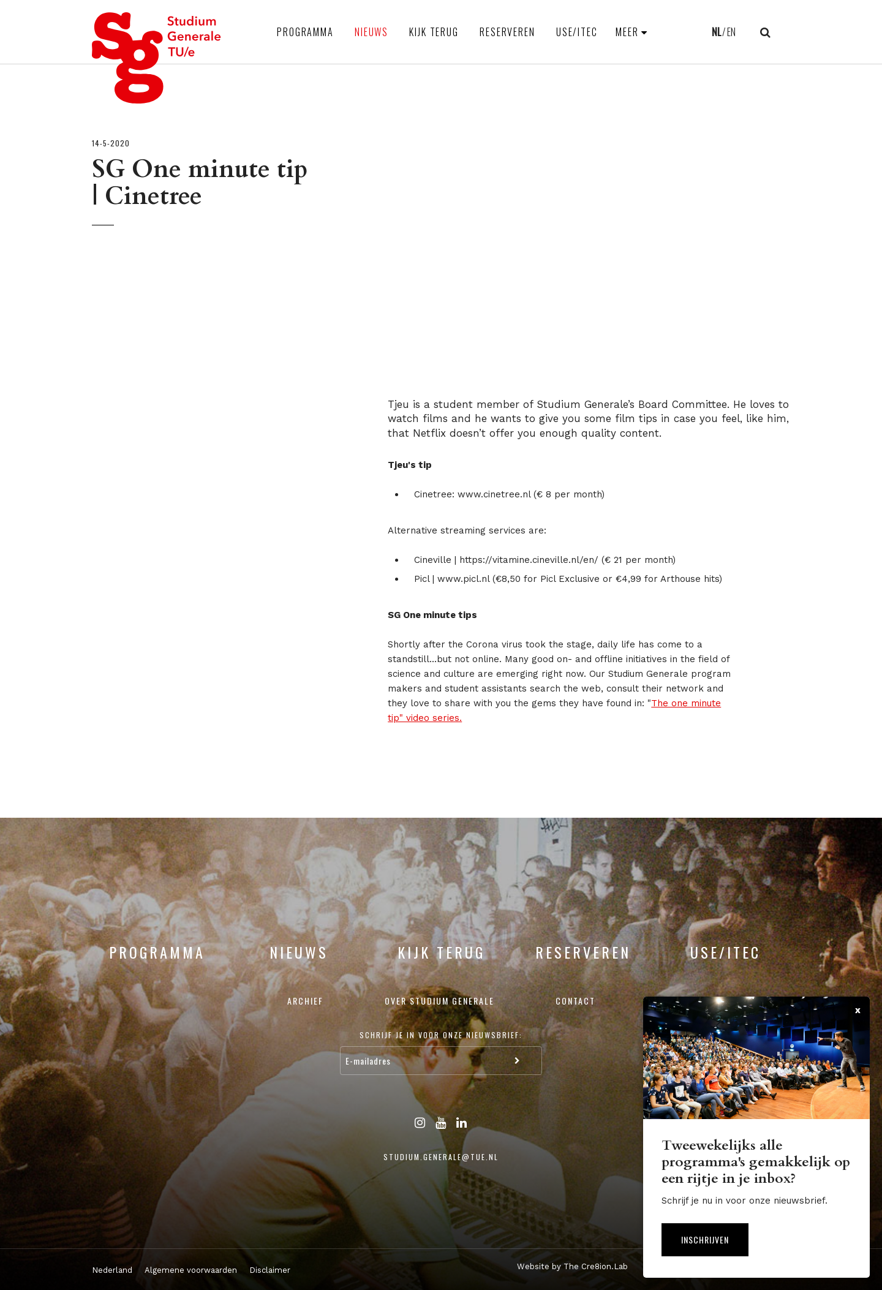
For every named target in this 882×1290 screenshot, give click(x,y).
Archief (305, 1000)
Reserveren (507, 32)
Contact (575, 1000)
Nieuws (371, 32)
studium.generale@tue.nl (441, 1157)
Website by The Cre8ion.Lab (572, 1266)
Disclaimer (269, 1270)
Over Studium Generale (439, 1000)
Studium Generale (157, 58)
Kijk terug (434, 32)
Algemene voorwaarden (191, 1270)
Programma (305, 32)
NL (716, 32)
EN (731, 32)
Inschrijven (705, 1239)
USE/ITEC (577, 32)
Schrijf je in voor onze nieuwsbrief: (441, 1035)
